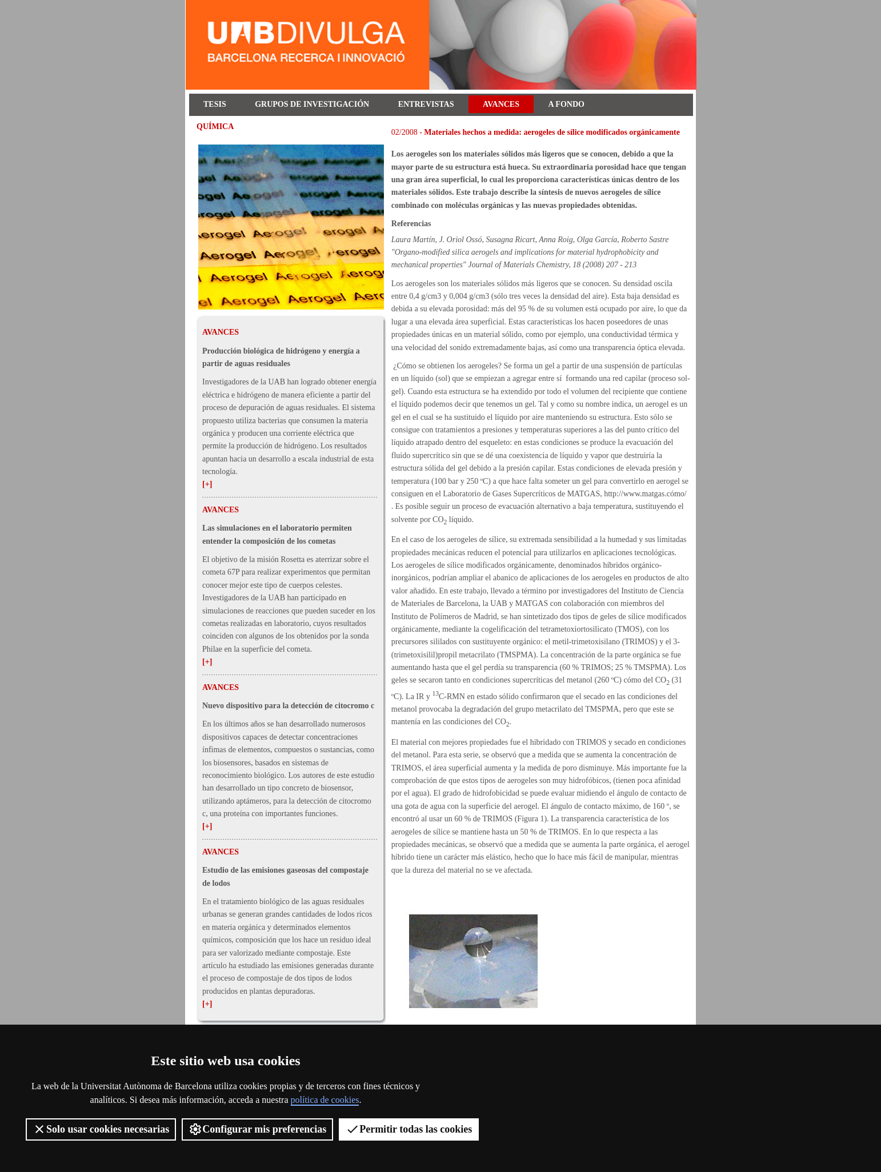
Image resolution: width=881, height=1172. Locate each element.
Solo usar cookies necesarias (101, 1129)
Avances (501, 104)
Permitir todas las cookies (409, 1129)
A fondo (566, 104)
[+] (207, 484)
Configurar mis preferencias (257, 1129)
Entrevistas (426, 104)
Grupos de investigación (312, 104)
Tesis (214, 104)
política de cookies (325, 1100)
